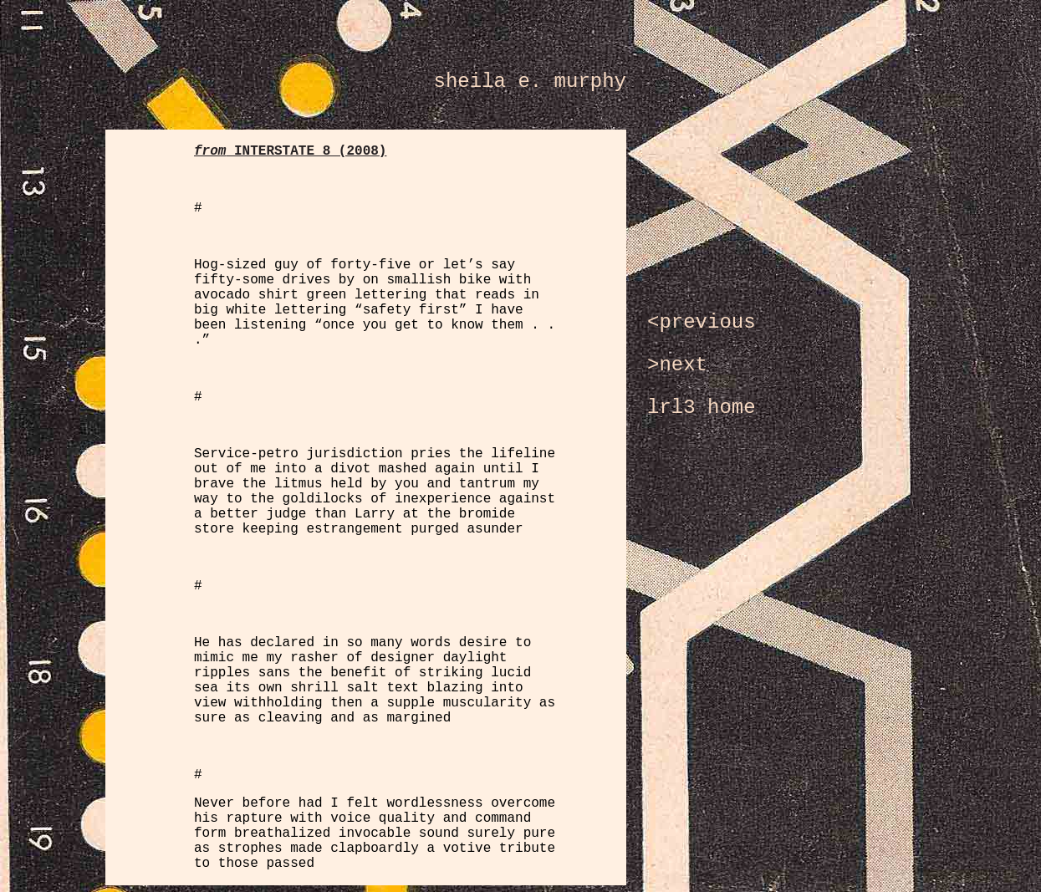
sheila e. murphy (530, 81)
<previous (701, 322)
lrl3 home (701, 407)
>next (677, 365)
